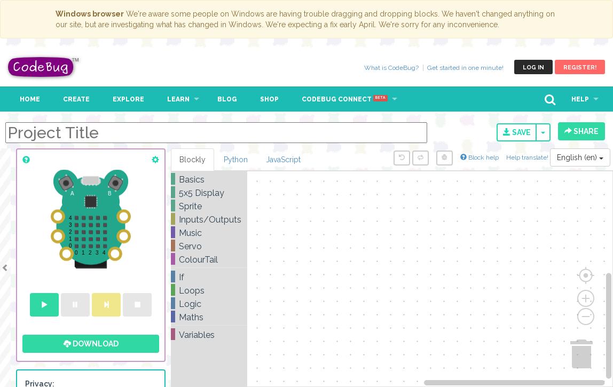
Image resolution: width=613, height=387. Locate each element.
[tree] (209, 257)
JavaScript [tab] (283, 159)
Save (517, 132)
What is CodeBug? (391, 68)
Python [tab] (236, 159)
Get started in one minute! (465, 68)
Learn (178, 99)
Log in (533, 67)
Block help (479, 157)
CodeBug (44, 67)
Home (30, 99)
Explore (128, 99)
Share (581, 131)
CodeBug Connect (345, 99)
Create (76, 99)
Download (91, 343)
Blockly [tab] (192, 159)
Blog (227, 99)
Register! (579, 67)
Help (580, 99)
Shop (269, 99)
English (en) (580, 157)
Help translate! (528, 157)
